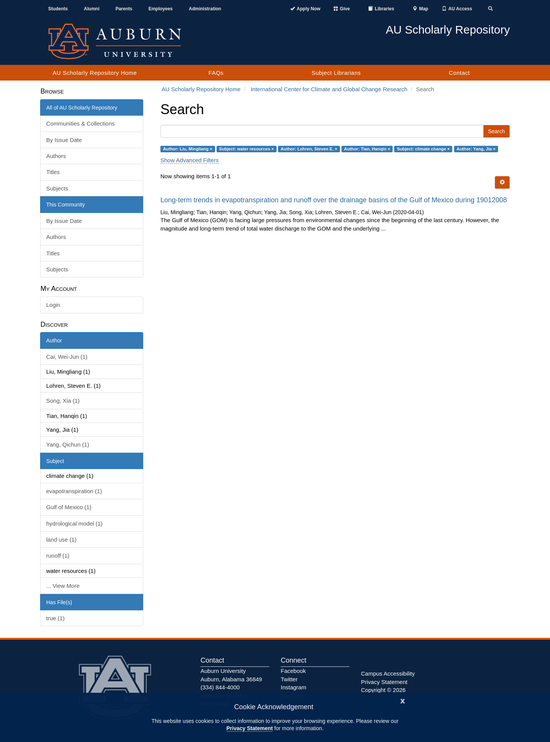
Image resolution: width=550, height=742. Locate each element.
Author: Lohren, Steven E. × (309, 149)
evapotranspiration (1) (74, 491)
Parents (123, 8)
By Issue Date (64, 140)
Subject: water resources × (246, 149)
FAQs (216, 72)
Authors (56, 156)
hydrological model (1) (74, 523)
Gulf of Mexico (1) (68, 507)
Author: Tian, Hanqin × (367, 149)
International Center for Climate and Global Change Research (329, 89)
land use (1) (61, 539)
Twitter (289, 679)
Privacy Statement (249, 728)
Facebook (293, 671)
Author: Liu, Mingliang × (187, 149)
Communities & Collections (80, 123)
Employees (161, 8)
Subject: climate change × (423, 149)
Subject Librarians (336, 72)
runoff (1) (58, 555)
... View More (62, 585)
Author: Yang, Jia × (475, 149)
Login (53, 305)
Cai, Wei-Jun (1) (66, 356)
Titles (53, 172)
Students (58, 8)
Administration (205, 8)
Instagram (293, 687)
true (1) (55, 618)
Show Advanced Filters (189, 160)
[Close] (402, 700)
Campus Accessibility (388, 673)
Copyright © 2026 (383, 690)
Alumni (92, 8)
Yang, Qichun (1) (67, 444)
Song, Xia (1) (63, 400)
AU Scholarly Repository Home (95, 72)
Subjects (57, 188)
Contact (459, 72)
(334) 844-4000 (220, 687)
